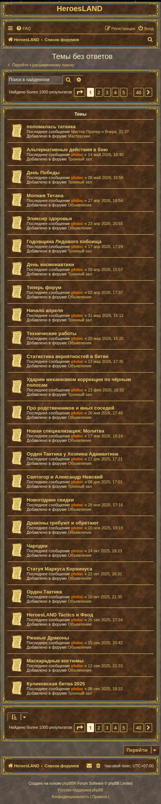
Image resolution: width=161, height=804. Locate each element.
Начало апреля (45, 310)
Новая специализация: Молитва (65, 431)
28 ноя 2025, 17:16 (105, 505)
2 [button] (98, 92)
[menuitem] (23, 28)
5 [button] (124, 92)
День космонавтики (50, 264)
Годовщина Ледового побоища (64, 241)
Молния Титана (45, 195)
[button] (79, 92)
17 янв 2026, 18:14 (105, 436)
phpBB (68, 783)
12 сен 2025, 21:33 (105, 666)
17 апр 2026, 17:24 (105, 246)
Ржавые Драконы (48, 638)
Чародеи (37, 546)
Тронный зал (80, 159)
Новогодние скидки (50, 500)
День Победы (43, 172)
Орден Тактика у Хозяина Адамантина (72, 454)
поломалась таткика (51, 126)
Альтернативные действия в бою (67, 149)
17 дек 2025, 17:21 (105, 459)
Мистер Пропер (85, 131)
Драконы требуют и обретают (63, 523)
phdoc (77, 154)
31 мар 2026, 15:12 (105, 315)
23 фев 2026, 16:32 (106, 390)
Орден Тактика (44, 592)
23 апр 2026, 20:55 (105, 223)
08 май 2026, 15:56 (105, 177)
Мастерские (79, 136)
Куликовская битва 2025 (56, 683)
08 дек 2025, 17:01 (105, 482)
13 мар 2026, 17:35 (105, 361)
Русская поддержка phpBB (80, 790)
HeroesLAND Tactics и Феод (60, 615)
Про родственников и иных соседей (70, 408)
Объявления (79, 205)
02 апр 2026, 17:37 (105, 292)
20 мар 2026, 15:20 (105, 338)
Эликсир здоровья (49, 218)
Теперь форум (44, 287)
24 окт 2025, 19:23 (105, 551)
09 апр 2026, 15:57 (105, 269)
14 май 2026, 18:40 (105, 154)
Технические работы (52, 333)
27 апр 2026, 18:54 (105, 200)
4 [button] (115, 92)
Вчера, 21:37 (117, 131)
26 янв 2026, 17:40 (105, 413)
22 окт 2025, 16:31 (105, 574)
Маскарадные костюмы (55, 661)
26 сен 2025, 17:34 (105, 620)
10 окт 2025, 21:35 (105, 597)
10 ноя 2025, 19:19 (105, 528)
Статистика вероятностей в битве (67, 356)
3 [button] (107, 92)
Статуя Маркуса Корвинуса (59, 569)
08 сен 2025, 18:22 (105, 688)
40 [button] (138, 92)
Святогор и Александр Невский (65, 477)
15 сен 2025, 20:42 (105, 643)
